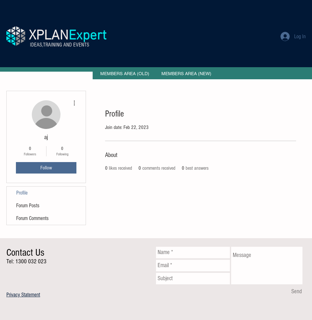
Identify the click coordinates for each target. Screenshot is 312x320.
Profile (22, 193)
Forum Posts (27, 206)
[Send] (296, 291)
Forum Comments (32, 218)
